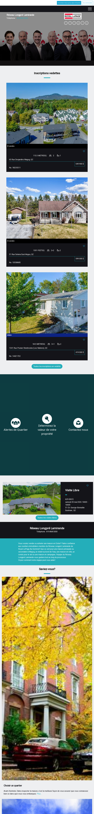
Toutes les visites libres (47, 517)
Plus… (39, 793)
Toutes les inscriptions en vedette (47, 366)
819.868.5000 (22, 18)
